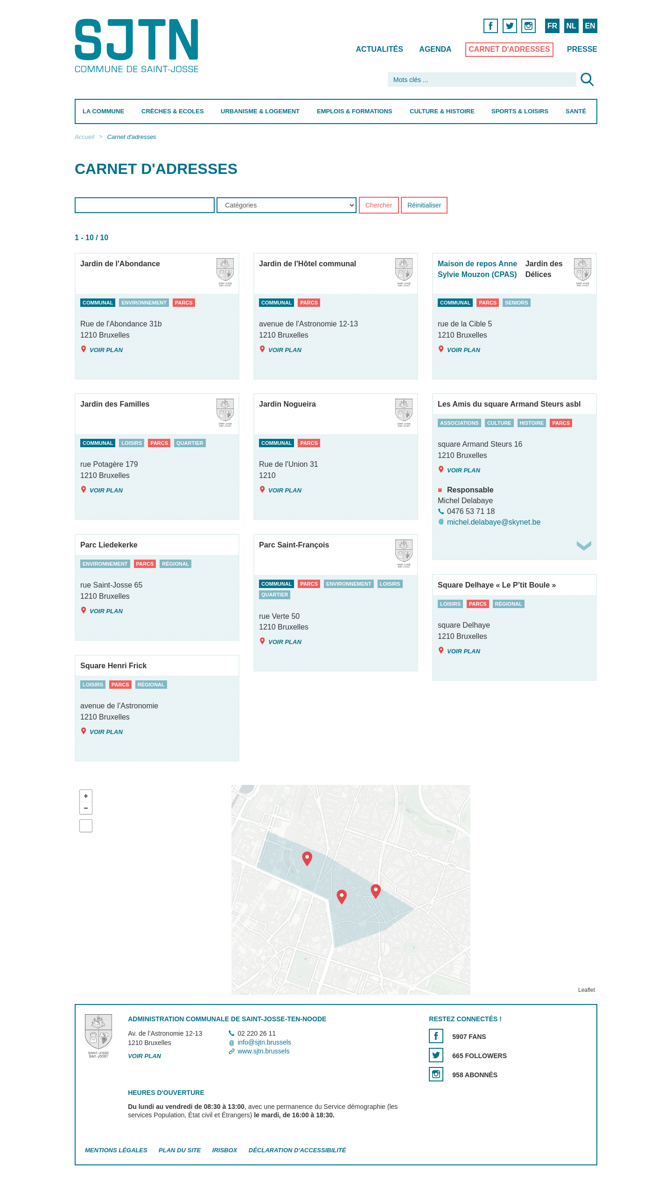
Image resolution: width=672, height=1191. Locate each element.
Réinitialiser (424, 205)
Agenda (435, 49)
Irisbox (224, 1150)
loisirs (131, 443)
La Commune (103, 111)
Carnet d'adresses (509, 49)
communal (98, 302)
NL (571, 26)
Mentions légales (116, 1150)
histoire (532, 423)
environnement (144, 302)
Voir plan (101, 349)
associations (459, 423)
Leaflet (586, 990)
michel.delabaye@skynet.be (493, 522)
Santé (576, 111)
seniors (516, 302)
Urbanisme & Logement (260, 111)
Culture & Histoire (442, 111)
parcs (184, 302)
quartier (189, 443)
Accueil (84, 136)
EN (590, 26)
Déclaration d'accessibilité (297, 1150)
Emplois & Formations (354, 111)
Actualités (379, 49)
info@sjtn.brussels (264, 1042)
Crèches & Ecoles (172, 111)
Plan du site (180, 1150)
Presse (582, 49)
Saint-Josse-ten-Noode (138, 45)
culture (499, 423)
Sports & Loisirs (519, 111)
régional (175, 564)
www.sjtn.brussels (263, 1051)
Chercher (378, 205)
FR (552, 26)
